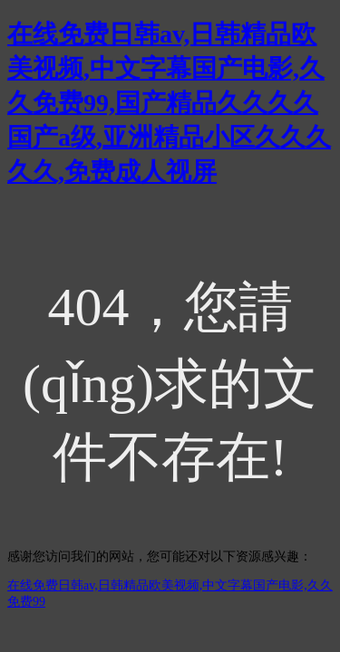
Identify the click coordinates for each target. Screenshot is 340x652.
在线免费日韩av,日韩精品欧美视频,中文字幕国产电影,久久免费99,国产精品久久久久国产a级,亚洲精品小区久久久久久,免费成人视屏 (169, 103)
